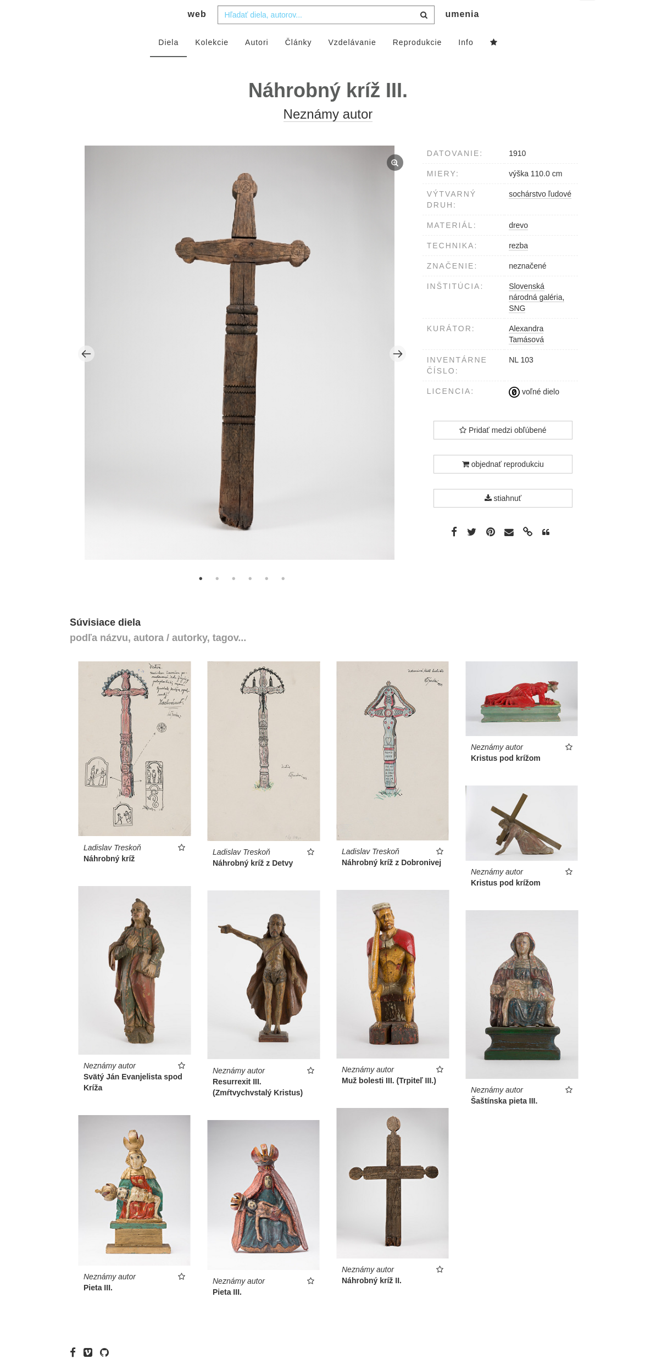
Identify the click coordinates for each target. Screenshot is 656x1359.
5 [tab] (266, 600)
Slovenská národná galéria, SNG (536, 319)
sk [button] (588, 16)
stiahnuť (503, 520)
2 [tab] (217, 600)
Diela (168, 64)
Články (298, 64)
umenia (462, 36)
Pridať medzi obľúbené (503, 452)
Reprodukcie (417, 64)
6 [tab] (282, 600)
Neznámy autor (328, 136)
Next (398, 375)
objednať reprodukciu (503, 486)
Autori (257, 64)
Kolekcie (212, 64)
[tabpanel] (242, 375)
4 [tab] (249, 600)
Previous (86, 375)
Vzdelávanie (352, 64)
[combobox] (326, 36)
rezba (518, 267)
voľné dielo (534, 413)
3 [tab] (233, 600)
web (197, 36)
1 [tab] (200, 600)
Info (465, 64)
